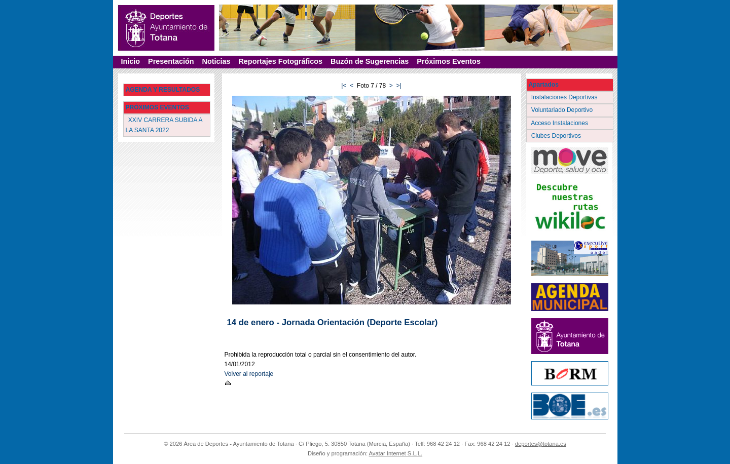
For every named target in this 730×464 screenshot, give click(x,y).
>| (399, 85)
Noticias (216, 61)
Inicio (130, 61)
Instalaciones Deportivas (565, 97)
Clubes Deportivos (557, 135)
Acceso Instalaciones (561, 123)
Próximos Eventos (449, 61)
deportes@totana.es (540, 444)
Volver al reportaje (249, 373)
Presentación (171, 61)
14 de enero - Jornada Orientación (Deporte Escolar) (332, 322)
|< (343, 85)
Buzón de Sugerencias (370, 61)
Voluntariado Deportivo (563, 109)
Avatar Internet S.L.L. (396, 453)
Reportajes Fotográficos (280, 61)
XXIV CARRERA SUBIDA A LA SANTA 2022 (164, 125)
